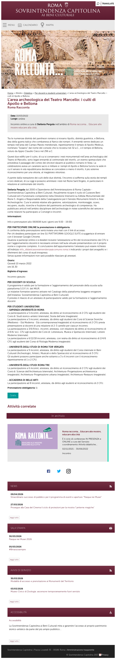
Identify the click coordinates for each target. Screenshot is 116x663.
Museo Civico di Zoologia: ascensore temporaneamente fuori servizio (45, 591)
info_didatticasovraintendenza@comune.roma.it (45, 249)
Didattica (28, 93)
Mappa (50, 25)
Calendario (30, 25)
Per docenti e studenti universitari (51, 93)
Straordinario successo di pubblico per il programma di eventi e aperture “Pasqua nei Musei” (56, 497)
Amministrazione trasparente (80, 650)
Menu (11, 25)
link (106, 458)
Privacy (105, 655)
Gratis (13, 395)
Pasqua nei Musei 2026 (20, 539)
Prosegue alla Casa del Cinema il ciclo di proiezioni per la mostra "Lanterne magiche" (52, 507)
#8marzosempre (17, 549)
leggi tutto (14, 517)
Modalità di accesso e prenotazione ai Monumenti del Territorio (42, 581)
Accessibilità (15, 620)
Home (10, 93)
